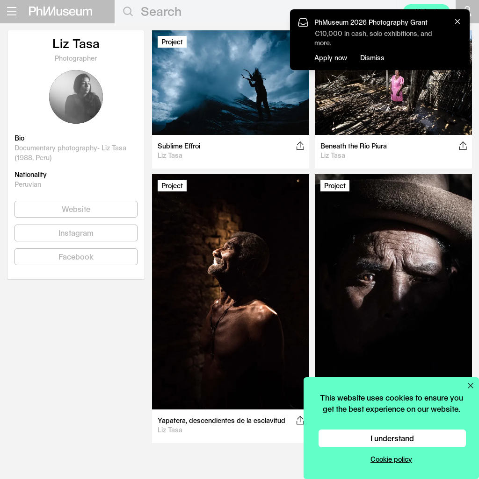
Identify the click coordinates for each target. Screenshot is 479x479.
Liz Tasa (170, 155)
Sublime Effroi (179, 146)
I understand (392, 438)
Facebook (76, 256)
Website (76, 208)
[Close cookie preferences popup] (470, 385)
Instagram (76, 232)
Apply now (330, 58)
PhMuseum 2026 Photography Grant (371, 22)
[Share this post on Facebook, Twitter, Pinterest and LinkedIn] (300, 145)
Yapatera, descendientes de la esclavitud (221, 420)
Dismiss (372, 58)
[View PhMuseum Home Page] (60, 11)
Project (172, 42)
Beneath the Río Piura (353, 146)
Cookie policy (391, 459)
